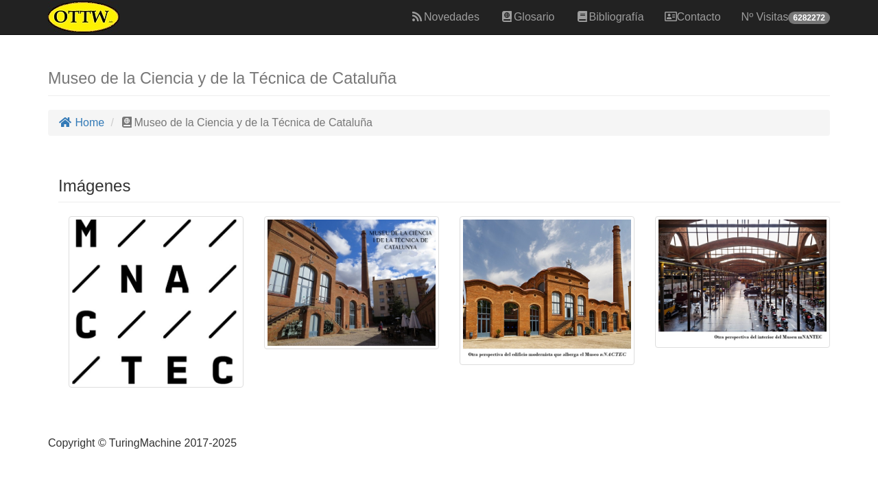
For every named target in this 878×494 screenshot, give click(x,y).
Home (81, 122)
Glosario (527, 17)
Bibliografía (610, 17)
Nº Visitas (785, 17)
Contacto (693, 17)
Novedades (444, 17)
